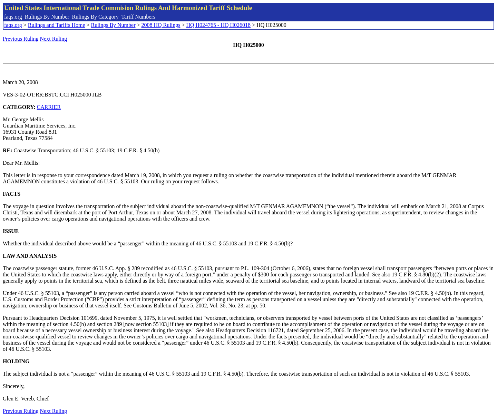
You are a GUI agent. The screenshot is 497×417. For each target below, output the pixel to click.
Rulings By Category (95, 17)
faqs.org (13, 17)
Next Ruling (53, 39)
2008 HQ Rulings (161, 25)
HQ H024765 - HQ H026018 (218, 25)
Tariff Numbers (138, 17)
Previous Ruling (21, 39)
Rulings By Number (47, 17)
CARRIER (49, 107)
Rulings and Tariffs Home (56, 25)
